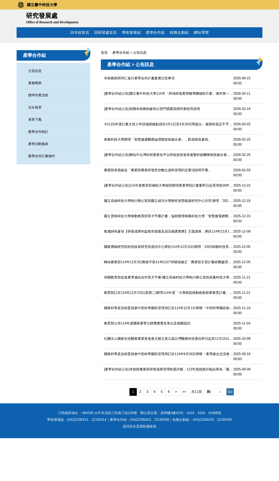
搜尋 (257, 17)
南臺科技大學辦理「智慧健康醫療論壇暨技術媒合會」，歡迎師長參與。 (158, 182)
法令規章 (35, 150)
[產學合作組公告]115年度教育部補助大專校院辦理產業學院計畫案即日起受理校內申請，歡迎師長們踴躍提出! (168, 228)
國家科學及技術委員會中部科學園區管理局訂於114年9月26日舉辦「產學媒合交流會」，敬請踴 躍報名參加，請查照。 (168, 397)
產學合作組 (155, 32)
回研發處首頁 (105, 32)
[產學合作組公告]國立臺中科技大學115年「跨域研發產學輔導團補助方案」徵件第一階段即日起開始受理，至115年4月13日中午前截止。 (168, 136)
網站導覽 (201, 32)
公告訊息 (35, 114)
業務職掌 (35, 126)
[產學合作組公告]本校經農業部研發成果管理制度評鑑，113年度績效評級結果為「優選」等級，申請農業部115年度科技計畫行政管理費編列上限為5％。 (168, 412)
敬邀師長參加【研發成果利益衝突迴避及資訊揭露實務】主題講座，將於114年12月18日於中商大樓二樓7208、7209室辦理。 (168, 274)
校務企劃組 (179, 32)
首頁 (104, 95)
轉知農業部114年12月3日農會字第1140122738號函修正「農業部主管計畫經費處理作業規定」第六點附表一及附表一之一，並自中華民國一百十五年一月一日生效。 (168, 305)
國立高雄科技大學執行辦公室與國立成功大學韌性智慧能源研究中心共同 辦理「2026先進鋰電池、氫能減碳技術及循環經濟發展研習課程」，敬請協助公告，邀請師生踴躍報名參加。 (168, 244)
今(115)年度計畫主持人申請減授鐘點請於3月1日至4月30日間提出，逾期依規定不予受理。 (168, 167)
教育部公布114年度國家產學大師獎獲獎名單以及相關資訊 (147, 366)
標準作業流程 (38, 138)
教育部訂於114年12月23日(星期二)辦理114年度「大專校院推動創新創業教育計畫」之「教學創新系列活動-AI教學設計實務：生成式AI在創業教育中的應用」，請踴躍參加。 (168, 335)
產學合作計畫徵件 (41, 199)
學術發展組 (131, 32)
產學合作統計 (38, 174)
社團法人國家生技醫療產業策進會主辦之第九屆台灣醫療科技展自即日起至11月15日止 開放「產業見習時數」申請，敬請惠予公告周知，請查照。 (168, 381)
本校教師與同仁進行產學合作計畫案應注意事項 (139, 121)
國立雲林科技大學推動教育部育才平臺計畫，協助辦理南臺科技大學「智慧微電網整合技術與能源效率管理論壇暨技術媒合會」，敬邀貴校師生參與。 (168, 259)
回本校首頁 (79, 32)
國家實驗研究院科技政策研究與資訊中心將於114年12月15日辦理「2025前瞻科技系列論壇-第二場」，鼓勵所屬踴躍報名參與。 (168, 289)
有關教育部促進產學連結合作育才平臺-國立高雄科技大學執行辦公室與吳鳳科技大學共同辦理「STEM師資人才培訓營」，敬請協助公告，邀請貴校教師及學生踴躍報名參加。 (168, 320)
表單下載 (35, 162)
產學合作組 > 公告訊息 (129, 95)
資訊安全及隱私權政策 (139, 469)
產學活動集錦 (38, 187)
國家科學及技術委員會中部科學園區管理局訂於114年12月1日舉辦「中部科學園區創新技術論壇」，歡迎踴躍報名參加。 (168, 351)
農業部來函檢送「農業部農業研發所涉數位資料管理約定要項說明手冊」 (158, 213)
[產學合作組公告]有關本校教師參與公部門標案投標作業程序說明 (152, 152)
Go (230, 435)
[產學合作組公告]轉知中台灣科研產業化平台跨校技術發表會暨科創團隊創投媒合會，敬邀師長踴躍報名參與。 (168, 198)
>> (184, 435)
